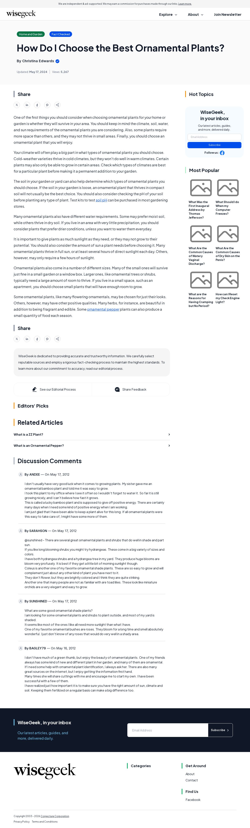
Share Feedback (130, 389)
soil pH (101, 200)
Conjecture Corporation (55, 816)
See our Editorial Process (53, 389)
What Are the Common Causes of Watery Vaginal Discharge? (201, 255)
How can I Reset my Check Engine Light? (228, 298)
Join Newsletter (227, 14)
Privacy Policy (21, 821)
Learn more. (185, 3)
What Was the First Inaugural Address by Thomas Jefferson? (199, 209)
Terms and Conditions (45, 821)
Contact (192, 780)
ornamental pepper (103, 309)
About (190, 774)
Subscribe (215, 145)
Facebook (193, 800)
